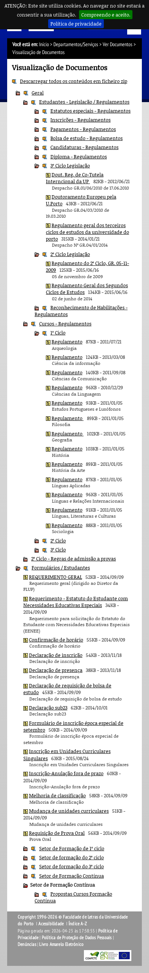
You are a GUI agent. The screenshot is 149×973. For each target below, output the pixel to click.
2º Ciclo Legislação (70, 254)
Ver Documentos (117, 44)
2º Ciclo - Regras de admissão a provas (73, 558)
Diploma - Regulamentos (78, 156)
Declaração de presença (55, 670)
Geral (38, 92)
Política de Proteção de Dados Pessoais (77, 938)
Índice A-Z (77, 924)
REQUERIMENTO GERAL (55, 577)
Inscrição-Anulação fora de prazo (66, 773)
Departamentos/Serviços (75, 44)
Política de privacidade (76, 23)
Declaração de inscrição (55, 655)
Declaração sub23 (48, 707)
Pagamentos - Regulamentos (83, 129)
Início (44, 44)
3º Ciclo (58, 549)
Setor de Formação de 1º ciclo (71, 848)
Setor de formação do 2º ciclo (71, 857)
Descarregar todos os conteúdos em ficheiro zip (73, 81)
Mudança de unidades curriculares (69, 810)
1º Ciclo (57, 332)
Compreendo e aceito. (105, 14)
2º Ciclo (58, 540)
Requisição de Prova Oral (57, 833)
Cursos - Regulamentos (65, 323)
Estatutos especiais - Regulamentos (90, 110)
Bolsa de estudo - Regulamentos (86, 138)
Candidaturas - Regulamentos (84, 147)
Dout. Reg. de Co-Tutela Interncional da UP (74, 178)
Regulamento (67, 341)
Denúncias (27, 944)
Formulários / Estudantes (61, 567)
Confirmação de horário (56, 639)
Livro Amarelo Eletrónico (61, 944)
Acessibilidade (51, 924)
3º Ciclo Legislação (70, 165)
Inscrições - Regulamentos (80, 119)
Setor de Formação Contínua (71, 875)
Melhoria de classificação (57, 795)
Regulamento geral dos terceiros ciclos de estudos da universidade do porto (87, 232)
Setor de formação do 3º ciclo (71, 866)
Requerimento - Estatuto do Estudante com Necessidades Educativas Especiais (75, 602)
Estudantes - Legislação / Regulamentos (84, 101)
